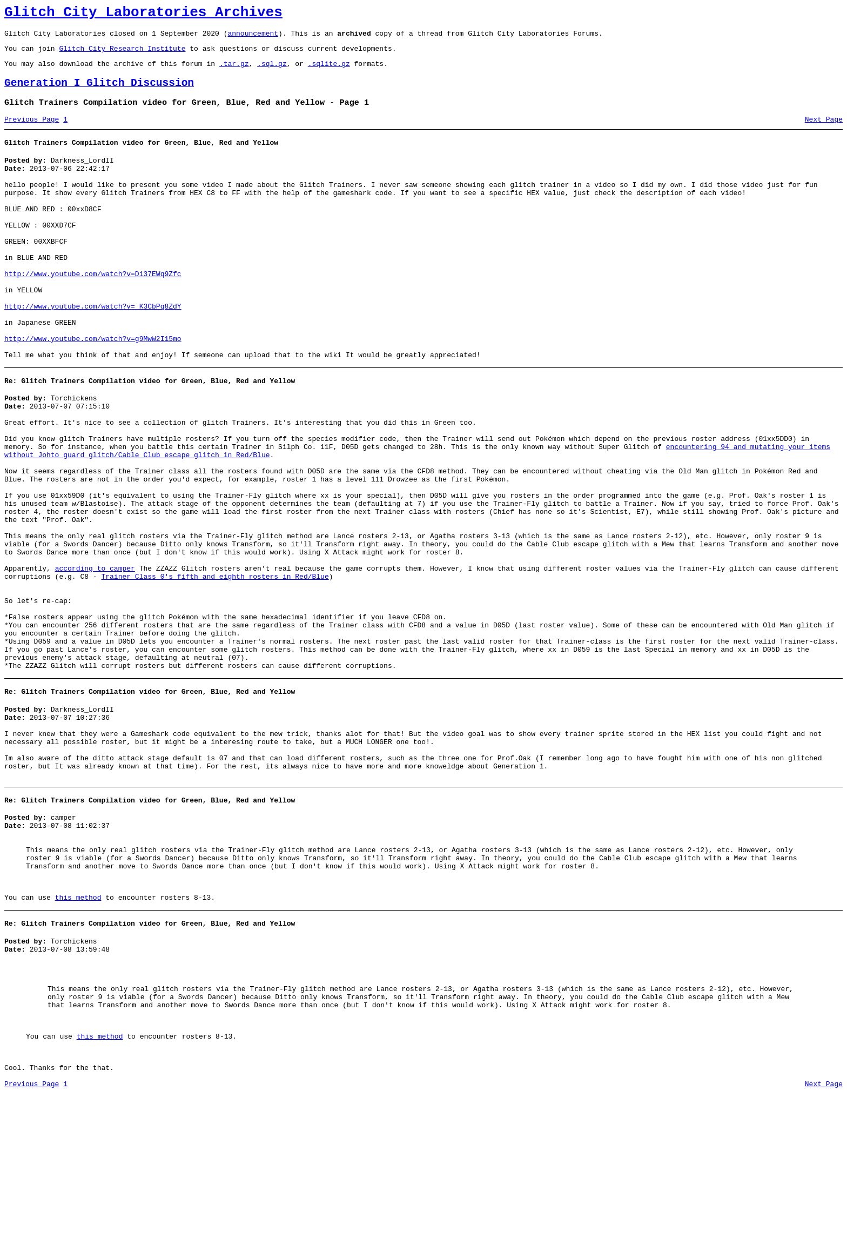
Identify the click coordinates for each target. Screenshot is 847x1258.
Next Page (824, 132)
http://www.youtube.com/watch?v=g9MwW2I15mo (93, 389)
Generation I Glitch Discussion (99, 92)
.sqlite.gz (329, 71)
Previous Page (31, 132)
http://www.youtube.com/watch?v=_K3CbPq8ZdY (93, 350)
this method (78, 1037)
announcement (252, 38)
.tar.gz (234, 71)
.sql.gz (272, 71)
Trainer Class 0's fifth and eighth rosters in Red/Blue (214, 667)
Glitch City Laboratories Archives (143, 14)
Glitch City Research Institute (122, 54)
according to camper (95, 658)
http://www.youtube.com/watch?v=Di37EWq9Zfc (93, 311)
